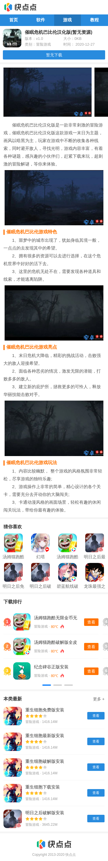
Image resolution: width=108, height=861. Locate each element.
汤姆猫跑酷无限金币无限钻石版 (55, 618)
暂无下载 (54, 55)
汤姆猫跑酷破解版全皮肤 (55, 642)
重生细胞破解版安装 (44, 761)
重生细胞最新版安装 (44, 735)
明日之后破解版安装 (44, 812)
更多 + (99, 699)
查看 (91, 622)
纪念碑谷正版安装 (51, 666)
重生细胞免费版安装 (44, 709)
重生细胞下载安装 (42, 786)
